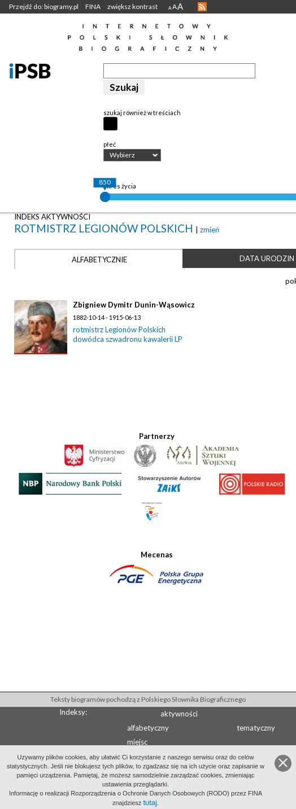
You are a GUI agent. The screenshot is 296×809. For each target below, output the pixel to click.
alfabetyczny (148, 727)
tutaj (150, 802)
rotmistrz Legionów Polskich (104, 228)
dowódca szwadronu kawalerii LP (127, 339)
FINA (93, 6)
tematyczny (256, 727)
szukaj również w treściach (142, 112)
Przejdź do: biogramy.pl (44, 6)
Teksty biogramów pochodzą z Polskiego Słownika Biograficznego (148, 699)
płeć (109, 144)
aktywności (179, 713)
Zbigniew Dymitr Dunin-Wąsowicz (134, 304)
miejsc (137, 741)
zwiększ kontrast (132, 6)
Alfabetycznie (99, 259)
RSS (202, 6)
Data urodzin (267, 258)
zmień (209, 229)
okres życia (119, 186)
